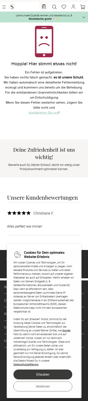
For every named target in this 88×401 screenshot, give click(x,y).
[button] (73, 7)
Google (66, 330)
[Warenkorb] (83, 7)
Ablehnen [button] (43, 386)
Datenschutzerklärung (25, 364)
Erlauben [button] (42, 374)
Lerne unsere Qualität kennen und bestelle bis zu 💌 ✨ (44, 17)
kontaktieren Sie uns (44, 113)
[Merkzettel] (64, 7)
